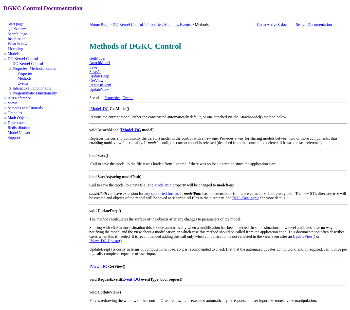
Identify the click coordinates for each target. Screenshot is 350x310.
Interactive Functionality (32, 88)
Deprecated (17, 123)
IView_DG (98, 266)
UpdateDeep (99, 76)
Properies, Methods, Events (34, 68)
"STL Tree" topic (245, 198)
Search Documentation (314, 24)
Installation (16, 39)
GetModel (97, 58)
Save (93, 67)
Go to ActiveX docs (272, 24)
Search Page (17, 34)
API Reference (19, 98)
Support (14, 137)
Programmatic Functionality (35, 93)
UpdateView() (304, 236)
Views (13, 103)
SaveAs (95, 72)
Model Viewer (19, 132)
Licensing (15, 49)
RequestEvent (100, 85)
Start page (15, 24)
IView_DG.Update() (105, 241)
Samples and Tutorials (25, 108)
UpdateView (99, 89)
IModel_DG (99, 109)
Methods (24, 78)
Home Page (99, 24)
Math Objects (18, 118)
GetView (96, 80)
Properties (113, 98)
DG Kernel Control (23, 58)
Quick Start (17, 29)
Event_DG (131, 279)
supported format (164, 193)
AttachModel (99, 63)
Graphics (15, 113)
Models (13, 54)
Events (23, 83)
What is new (17, 44)
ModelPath (162, 185)
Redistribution (19, 128)
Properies (25, 73)
